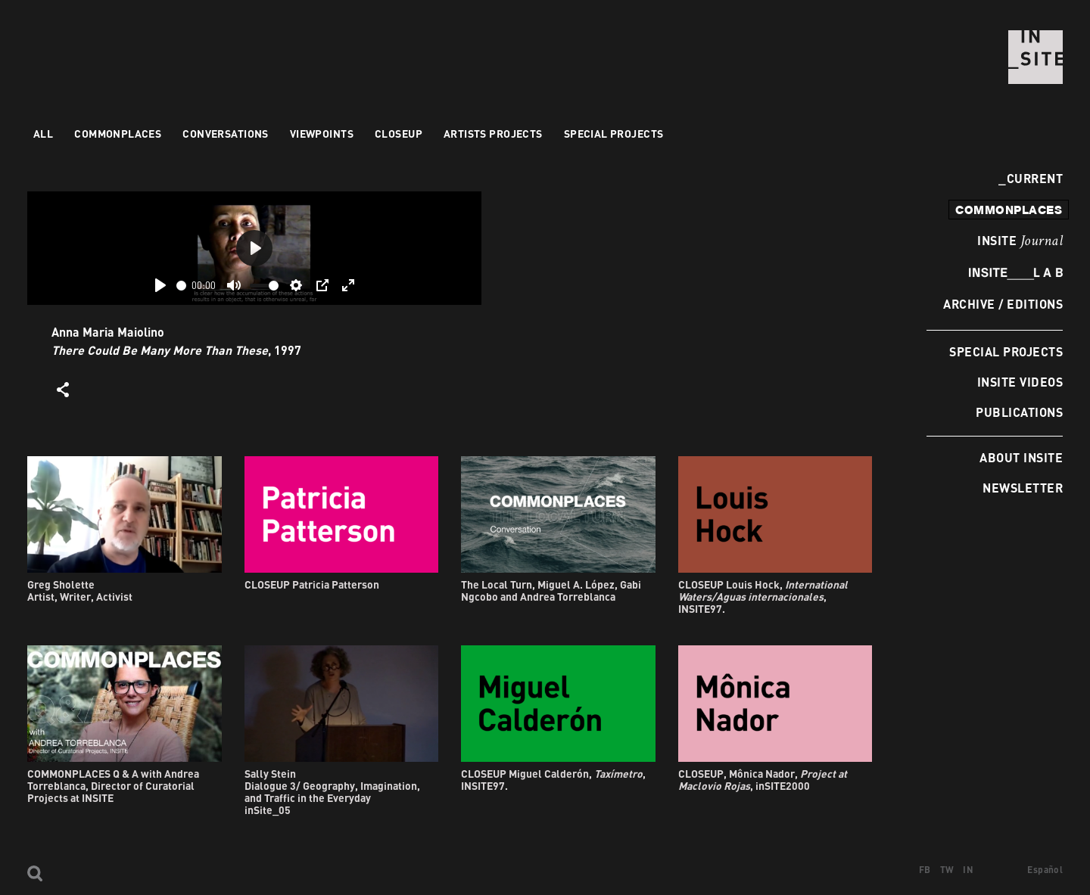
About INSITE (1021, 457)
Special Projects (1006, 351)
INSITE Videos (1020, 381)
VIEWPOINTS (321, 133)
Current (1030, 178)
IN (968, 870)
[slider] (181, 285)
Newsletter (1023, 487)
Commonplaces (117, 133)
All (43, 133)
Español (1045, 870)
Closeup (398, 133)
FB (925, 870)
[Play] (160, 285)
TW (947, 870)
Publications (1019, 412)
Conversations (225, 133)
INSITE (1020, 241)
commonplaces (1008, 209)
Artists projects (493, 133)
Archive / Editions (1003, 304)
